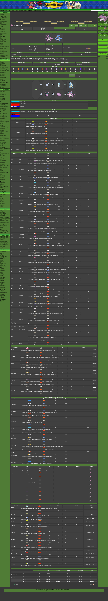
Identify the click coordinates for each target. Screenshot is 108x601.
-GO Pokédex (2, 23)
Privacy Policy (57, 589)
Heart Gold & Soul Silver (3, 146)
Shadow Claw (21, 288)
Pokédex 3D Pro (2, 140)
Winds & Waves (2, 91)
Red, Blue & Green (2, 175)
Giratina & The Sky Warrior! (4, 220)
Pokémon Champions (3, 94)
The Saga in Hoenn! (3, 65)
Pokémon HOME (2, 104)
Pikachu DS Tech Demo (3, 166)
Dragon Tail (21, 305)
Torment (20, 251)
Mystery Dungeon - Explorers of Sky (4, 152)
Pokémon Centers (2, 45)
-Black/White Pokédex (3, 18)
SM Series (1, 207)
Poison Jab (21, 309)
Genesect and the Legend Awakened (3, 225)
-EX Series (1, 275)
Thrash (17, 142)
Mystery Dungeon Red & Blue (4, 165)
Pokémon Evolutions (3, 77)
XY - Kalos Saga (2, 68)
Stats (85, 25)
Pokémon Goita (2, 190)
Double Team (21, 227)
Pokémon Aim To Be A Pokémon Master (4, 70)
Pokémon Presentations (3, 51)
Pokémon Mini (2, 173)
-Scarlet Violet (2, 271)
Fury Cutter (13, 521)
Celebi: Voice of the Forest (4, 214)
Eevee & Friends (2, 246)
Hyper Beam (21, 186)
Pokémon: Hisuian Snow (3, 78)
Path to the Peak (2, 80)
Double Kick (18, 132)
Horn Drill (13, 500)
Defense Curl (13, 560)
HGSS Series (2, 204)
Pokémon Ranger (2, 164)
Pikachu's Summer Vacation (4, 236)
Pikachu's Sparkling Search (4, 244)
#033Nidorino (17, 585)
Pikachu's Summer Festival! (4, 240)
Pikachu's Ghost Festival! (3, 241)
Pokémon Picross (2, 128)
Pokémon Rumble (2, 147)
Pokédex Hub (21, 10)
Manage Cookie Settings (65, 589)
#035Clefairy (91, 585)
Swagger (20, 312)
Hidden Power (21, 169)
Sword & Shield (2, 102)
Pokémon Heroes (2, 215)
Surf (20, 339)
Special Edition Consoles (3, 185)
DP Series (1, 202)
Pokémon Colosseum (3, 160)
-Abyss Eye (1, 283)
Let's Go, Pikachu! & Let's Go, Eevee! (4, 114)
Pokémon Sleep (2, 99)
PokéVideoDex (2, 81)
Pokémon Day (2, 50)
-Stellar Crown (2, 264)
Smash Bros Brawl (2, 156)
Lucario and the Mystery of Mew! (4, 217)
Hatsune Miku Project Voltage (4, 47)
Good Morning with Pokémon (4, 82)
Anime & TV (5, 59)
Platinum (1, 145)
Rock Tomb (21, 247)
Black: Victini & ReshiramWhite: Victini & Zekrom (4, 223)
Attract (20, 261)
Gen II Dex (65, 29)
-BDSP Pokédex (2, 22)
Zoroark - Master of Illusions (4, 221)
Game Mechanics (2, 182)
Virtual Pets (1, 187)
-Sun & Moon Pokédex (3, 20)
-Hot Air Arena (2, 290)
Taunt (20, 176)
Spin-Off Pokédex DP (3, 37)
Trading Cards (5, 250)
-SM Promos (2, 280)
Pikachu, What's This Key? (4, 247)
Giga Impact (21, 292)
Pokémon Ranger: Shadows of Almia (4, 153)
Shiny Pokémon (2, 74)
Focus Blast (21, 275)
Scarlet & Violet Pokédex (28, 10)
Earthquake (21, 210)
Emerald (1, 159)
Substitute (21, 319)
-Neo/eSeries (2, 276)
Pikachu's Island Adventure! (4, 242)
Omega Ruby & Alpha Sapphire (4, 121)
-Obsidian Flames (2, 269)
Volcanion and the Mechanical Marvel (4, 229)
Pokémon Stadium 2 (3, 171)
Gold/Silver (1, 170)
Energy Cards (2, 254)
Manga (5, 193)
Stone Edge (21, 295)
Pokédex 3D (2, 139)
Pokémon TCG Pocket (3, 100)
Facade (20, 254)
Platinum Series (2, 203)
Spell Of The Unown (3, 213)
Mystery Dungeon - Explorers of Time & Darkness (4, 155)
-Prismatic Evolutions (3, 263)
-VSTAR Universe (2, 298)
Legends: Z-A (2, 93)
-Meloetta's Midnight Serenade (4, 224)
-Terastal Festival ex (3, 291)
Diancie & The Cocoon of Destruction (3, 227)
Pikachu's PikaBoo (2, 238)
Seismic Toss (13, 546)
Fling (20, 278)
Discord (16, 10)
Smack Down (21, 200)
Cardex (1, 38)
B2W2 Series (2, 205)
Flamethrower (21, 234)
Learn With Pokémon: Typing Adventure (4, 141)
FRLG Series (2, 201)
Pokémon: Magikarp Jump (4, 115)
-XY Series (1, 273)
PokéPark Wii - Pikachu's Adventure (3, 150)
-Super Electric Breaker (3, 292)
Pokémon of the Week (3, 41)
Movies (5, 209)
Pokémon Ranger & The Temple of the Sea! (5, 218)
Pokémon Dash (2, 161)
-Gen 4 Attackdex (2, 29)
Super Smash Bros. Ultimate (4, 119)
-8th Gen (1, 43)
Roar (20, 159)
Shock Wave (13, 438)
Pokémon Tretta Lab (3, 135)
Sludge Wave (21, 230)
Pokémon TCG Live (3, 110)
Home (6, 10)
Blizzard (20, 183)
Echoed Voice (21, 271)
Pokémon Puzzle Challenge (4, 172)
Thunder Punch (14, 455)
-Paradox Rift (2, 268)
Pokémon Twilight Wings (3, 76)
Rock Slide (21, 302)
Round (20, 268)
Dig (19, 217)
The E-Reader (2, 168)
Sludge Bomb (21, 237)
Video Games (5, 89)
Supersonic (13, 387)
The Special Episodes (3, 73)
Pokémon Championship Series (4, 46)
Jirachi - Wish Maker (3, 216)
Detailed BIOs (2, 196)
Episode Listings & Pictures (4, 61)
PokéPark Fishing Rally (3, 167)
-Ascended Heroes (2, 258)
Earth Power (18, 146)
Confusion (13, 359)
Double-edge (13, 543)
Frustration (21, 196)
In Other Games (2, 183)
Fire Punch (13, 414)
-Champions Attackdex (3, 33)
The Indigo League (2, 63)
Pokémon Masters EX (3, 105)
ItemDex (1, 34)
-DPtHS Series (2, 274)
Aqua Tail (13, 401)
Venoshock (21, 166)
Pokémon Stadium (2, 179)
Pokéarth (43, 10)
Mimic (12, 550)
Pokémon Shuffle (2, 126)
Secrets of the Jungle (3, 232)
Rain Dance (21, 193)
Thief (20, 264)
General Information (3, 194)
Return (20, 213)
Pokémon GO (2, 96)
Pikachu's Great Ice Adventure (4, 243)
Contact (13, 10)
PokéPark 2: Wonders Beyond (4, 138)
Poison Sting (18, 135)
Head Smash (13, 373)
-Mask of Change (2, 295)
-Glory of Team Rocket (3, 289)
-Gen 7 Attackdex (2, 31)
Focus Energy (18, 129)
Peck (16, 125)
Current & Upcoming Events (4, 55)
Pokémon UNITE (2, 98)
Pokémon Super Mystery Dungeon (5, 127)
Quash (20, 285)
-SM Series (1, 272)
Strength (20, 343)
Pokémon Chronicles (3, 72)
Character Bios (2, 62)
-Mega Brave (2, 286)
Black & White (2, 133)
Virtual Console (2, 184)
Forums (9, 10)
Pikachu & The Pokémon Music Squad (4, 248)
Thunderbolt (21, 203)
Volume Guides (2, 197)
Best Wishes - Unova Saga (4, 67)
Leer (12, 469)
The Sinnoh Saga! (2, 66)
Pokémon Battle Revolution (4, 151)
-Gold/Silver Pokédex (3, 16)
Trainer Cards (2, 253)
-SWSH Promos (2, 279)
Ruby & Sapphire (2, 158)
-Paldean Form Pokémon (3, 58)
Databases (5, 12)
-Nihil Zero (1, 284)
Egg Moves (90, 25)
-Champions (2, 42)
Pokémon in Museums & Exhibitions (3, 49)
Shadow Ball (21, 220)
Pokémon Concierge (3, 84)
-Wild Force (1, 296)
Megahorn (17, 122)
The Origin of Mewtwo (3, 211)
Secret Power (21, 326)
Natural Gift (13, 514)
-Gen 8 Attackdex (2, 32)
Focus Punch (13, 418)
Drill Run (12, 407)
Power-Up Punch (22, 329)
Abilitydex (1, 35)
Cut (19, 336)
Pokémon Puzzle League (3, 176)
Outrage (12, 435)
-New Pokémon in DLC (3, 57)
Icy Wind (12, 428)
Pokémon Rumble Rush (3, 116)
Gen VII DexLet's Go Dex (43, 28)
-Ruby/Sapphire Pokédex (3, 17)
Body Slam (13, 539)
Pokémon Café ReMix (3, 97)
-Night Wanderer (2, 294)
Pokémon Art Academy (3, 124)
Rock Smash (21, 322)
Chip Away (17, 139)
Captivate (13, 496)
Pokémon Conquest (3, 137)
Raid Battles (2, 255)
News (1, 13)
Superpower (13, 452)
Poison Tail (13, 380)
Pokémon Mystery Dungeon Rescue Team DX (4, 107)
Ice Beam (20, 179)
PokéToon (1, 79)
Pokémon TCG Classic (3, 256)
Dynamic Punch (14, 553)
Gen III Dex (43, 29)
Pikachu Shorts (5, 235)
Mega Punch (13, 532)
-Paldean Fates (2, 267)
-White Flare (2, 261)
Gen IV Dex (22, 29)
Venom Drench (14, 393)
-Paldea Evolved (2, 270)
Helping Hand (13, 421)
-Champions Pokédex (3, 25)
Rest (20, 258)
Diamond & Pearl (2, 144)
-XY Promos (1, 281)
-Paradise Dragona (2, 293)
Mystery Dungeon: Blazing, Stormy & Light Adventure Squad (5, 148)
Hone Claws (21, 155)
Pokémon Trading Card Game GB (5, 180)
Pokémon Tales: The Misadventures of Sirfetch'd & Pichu (4, 86)
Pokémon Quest (2, 118)
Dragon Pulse (13, 404)
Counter (12, 363)
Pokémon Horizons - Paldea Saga (5, 71)
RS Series (1, 200)
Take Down (13, 390)
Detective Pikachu (2, 117)
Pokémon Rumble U (3, 136)
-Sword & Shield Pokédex (3, 21)
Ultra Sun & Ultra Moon (3, 112)
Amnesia (12, 349)
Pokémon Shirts (2, 52)
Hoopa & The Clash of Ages (4, 228)
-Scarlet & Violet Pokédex (3, 24)
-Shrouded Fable (2, 265)
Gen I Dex (86, 29)
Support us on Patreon (54, 591)
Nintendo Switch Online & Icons (4, 188)
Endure (12, 370)
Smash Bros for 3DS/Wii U (4, 131)
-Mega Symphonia (2, 287)
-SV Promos (2, 300)
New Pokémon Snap (3, 109)
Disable (12, 366)
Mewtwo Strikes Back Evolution (4, 231)
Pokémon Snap (2, 177)
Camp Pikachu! (2, 239)
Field (79, 76)
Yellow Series (2, 199)
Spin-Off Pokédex (2, 36)
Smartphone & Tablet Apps (4, 186)
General (71, 25)
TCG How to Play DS (3, 142)
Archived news (2, 14)
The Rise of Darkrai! (3, 219)
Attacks (80, 25)
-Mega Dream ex (2, 285)
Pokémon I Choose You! (3, 230)
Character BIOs (2, 195)
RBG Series (1, 198)
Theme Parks (2, 53)
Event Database (2, 56)
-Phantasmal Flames (3, 259)
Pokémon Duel (2, 130)
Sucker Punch (13, 383)
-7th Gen (1, 44)
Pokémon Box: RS (2, 163)
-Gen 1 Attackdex (2, 27)
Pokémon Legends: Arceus (4, 103)
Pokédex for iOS (2, 143)
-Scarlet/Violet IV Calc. (3, 40)
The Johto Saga (2, 64)
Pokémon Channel (2, 162)
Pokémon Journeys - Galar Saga (4, 69)
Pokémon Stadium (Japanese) (4, 178)
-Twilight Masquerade (3, 266)
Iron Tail (12, 376)
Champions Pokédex (37, 10)
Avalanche (13, 507)
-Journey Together (2, 262)
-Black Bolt (1, 260)
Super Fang (13, 448)
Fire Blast (20, 244)
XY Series (1, 206)
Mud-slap (13, 525)
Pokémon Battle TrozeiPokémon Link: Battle (4, 123)
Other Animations (2, 83)
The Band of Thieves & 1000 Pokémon (4, 125)
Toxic (20, 162)
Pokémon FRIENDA (3, 191)
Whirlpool (13, 518)
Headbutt (13, 528)
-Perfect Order (2, 257)
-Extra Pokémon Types (3, 252)
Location (76, 25)
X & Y (1, 120)
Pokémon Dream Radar (3, 134)
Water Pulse (13, 462)
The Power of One (2, 212)
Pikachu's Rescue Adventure (4, 237)
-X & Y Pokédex (2, 19)
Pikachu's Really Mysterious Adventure (4, 245)
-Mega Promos (2, 278)
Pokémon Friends (2, 95)
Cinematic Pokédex (3, 39)
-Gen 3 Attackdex (2, 28)
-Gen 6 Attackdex (2, 30)
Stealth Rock (13, 445)
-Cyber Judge (2, 297)
